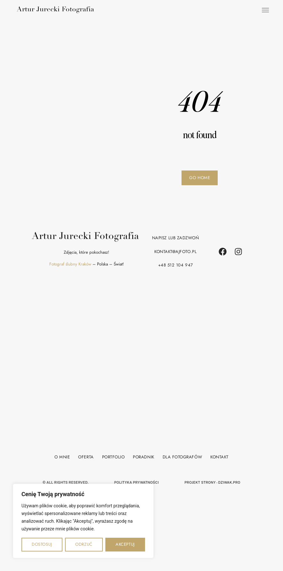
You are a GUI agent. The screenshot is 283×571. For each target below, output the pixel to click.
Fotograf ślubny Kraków (70, 264)
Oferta (85, 456)
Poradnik (143, 456)
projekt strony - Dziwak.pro (212, 482)
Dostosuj (42, 544)
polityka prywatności (136, 482)
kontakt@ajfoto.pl (175, 252)
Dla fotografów (182, 456)
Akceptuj (125, 544)
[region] (83, 521)
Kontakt (219, 456)
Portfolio (113, 456)
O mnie (62, 456)
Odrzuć (83, 544)
